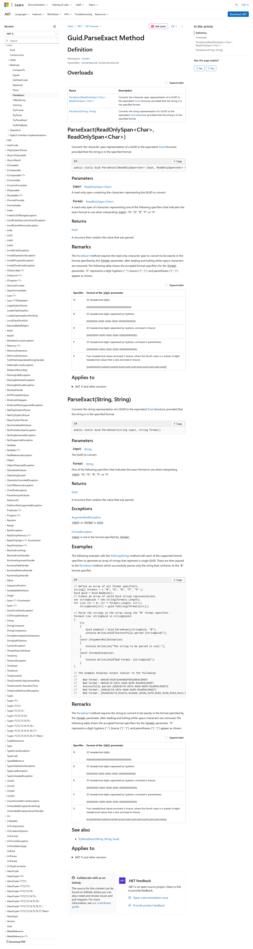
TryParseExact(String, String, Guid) (98, 839)
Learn (70, 26)
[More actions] (182, 26)
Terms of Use (128, 938)
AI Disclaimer (11, 938)
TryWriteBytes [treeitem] (20, 94)
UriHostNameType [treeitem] (17, 815)
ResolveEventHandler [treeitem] (18, 525)
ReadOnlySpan (93, 186)
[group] (129, 168)
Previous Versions (31, 938)
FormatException (82, 531)
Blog (48, 938)
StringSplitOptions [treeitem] (17, 610)
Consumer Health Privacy (101, 938)
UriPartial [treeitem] (12, 830)
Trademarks (146, 938)
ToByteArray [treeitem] (19, 69)
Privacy (77, 938)
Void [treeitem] (9, 895)
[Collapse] (54, 26)
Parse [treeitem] (15, 59)
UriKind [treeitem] (11, 820)
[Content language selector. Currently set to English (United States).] (20, 930)
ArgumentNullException (86, 517)
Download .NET (238, 14)
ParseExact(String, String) (82, 111)
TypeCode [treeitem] (12, 725)
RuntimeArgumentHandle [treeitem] (20, 530)
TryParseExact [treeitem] (20, 89)
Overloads (201, 37)
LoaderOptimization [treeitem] (17, 280)
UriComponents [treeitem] (15, 795)
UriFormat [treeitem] (12, 805)
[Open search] (236, 5)
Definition (201, 32)
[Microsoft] (6, 4)
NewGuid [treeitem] (17, 54)
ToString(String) (120, 555)
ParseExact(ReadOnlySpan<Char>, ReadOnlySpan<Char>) (214, 43)
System (86, 58)
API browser (92, 26)
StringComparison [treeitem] (17, 600)
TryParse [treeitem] (17, 84)
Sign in (245, 4)
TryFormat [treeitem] (18, 79)
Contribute (63, 938)
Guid (137, 101)
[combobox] (31, 34)
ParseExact (83, 255)
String (88, 449)
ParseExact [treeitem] (18, 64)
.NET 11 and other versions (90, 386)
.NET (79, 26)
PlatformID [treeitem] (13, 469)
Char (107, 186)
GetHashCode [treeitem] (20, 49)
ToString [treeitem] (17, 74)
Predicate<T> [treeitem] (14, 479)
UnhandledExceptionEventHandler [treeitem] (25, 780)
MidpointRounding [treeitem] (17, 339)
